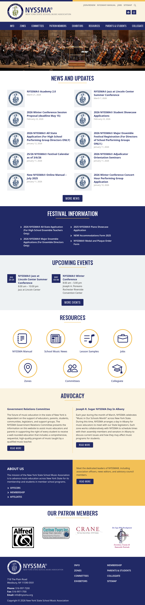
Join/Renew (89, 5)
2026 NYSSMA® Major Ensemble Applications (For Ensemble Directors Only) (43, 242)
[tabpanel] (107, 475)
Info (12, 26)
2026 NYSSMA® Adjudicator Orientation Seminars (111, 155)
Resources (94, 26)
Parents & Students (116, 26)
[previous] (3, 50)
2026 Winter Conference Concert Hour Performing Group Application (114, 178)
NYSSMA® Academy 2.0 (41, 91)
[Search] (135, 5)
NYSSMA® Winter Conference (73, 277)
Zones (23, 26)
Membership (17, 492)
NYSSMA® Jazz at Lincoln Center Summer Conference (114, 93)
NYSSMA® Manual (106, 5)
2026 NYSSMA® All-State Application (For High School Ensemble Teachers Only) (43, 230)
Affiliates (16, 496)
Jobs (119, 5)
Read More (15, 448)
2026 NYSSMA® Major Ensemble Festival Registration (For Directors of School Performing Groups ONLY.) (115, 138)
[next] (141, 50)
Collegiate (113, 575)
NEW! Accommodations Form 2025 (92, 235)
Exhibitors (77, 26)
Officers (15, 487)
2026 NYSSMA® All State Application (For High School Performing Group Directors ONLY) (48, 136)
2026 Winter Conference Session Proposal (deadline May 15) (47, 114)
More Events (72, 302)
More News (73, 198)
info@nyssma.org (24, 594)
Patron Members (57, 26)
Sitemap (128, 5)
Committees (37, 26)
